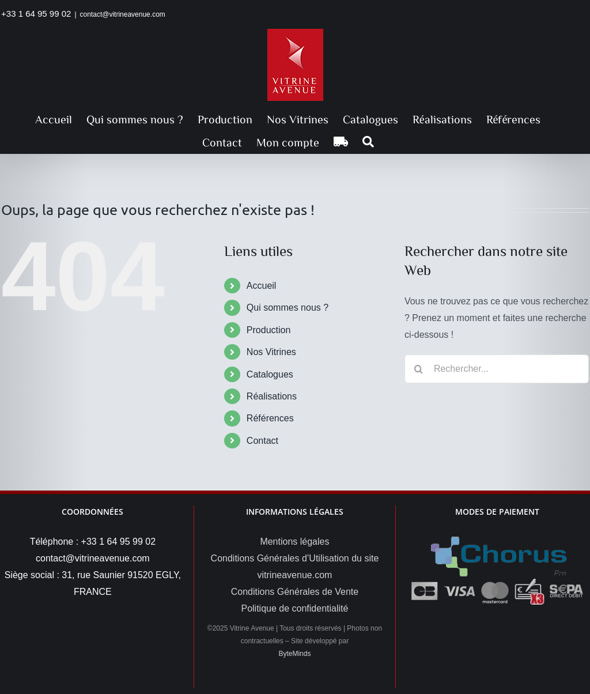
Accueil (262, 286)
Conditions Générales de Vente (294, 592)
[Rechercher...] (496, 368)
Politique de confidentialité (294, 608)
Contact (262, 441)
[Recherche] (418, 368)
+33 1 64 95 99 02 (36, 13)
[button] (368, 141)
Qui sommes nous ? (287, 307)
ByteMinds (294, 654)
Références (270, 418)
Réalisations (272, 396)
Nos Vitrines (271, 352)
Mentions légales (294, 541)
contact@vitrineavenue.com (122, 14)
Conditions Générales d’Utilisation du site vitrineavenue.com (295, 566)
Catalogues (270, 374)
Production (269, 330)
